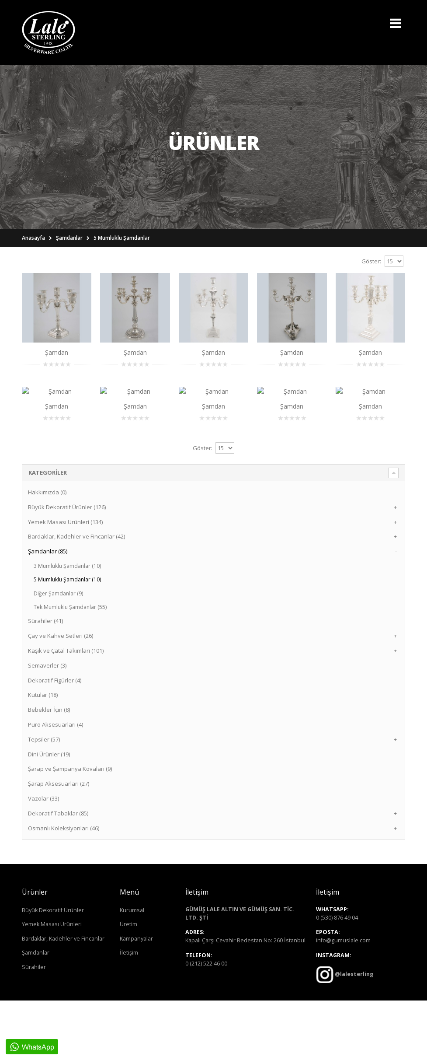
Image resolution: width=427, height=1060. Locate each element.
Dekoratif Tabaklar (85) (58, 873)
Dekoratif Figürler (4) (54, 740)
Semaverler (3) (47, 725)
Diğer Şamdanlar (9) (58, 653)
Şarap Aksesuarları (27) (58, 843)
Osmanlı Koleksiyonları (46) (63, 888)
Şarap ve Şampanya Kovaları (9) (70, 829)
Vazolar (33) (43, 858)
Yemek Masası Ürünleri (52, 983)
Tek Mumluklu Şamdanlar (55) (70, 666)
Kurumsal (132, 969)
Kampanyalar (136, 998)
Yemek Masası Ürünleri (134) (65, 581)
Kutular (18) (43, 755)
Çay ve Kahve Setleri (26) (60, 695)
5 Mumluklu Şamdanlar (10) (67, 639)
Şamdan (56, 352)
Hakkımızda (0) (47, 552)
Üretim (128, 983)
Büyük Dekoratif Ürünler (53, 969)
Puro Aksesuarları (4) (55, 784)
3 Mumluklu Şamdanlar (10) (67, 625)
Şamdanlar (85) (47, 611)
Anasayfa (33, 237)
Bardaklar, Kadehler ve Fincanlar (63, 998)
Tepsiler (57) (44, 799)
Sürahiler (34, 1026)
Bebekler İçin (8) (49, 769)
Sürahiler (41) (45, 681)
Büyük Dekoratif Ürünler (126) (67, 566)
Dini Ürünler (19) (49, 814)
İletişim (129, 1012)
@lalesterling (353, 1034)
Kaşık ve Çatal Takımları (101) (66, 710)
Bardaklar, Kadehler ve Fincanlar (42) (76, 596)
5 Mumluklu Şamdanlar (122, 237)
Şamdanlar (69, 237)
